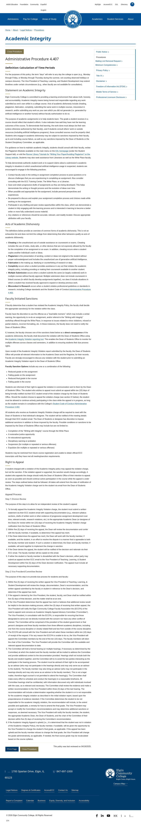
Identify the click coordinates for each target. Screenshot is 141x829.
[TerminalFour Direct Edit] (7, 821)
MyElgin (98, 4)
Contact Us (63, 790)
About (130, 19)
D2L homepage (61, 151)
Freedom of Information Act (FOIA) (110, 86)
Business (41, 801)
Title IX (99, 76)
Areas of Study (49, 19)
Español (44, 4)
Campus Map (120, 784)
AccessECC (108, 4)
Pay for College (30, 19)
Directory (124, 4)
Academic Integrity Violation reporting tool (26, 339)
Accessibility (84, 801)
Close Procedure (14, 51)
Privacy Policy (102, 70)
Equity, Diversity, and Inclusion (62, 801)
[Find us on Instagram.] (131, 816)
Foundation (24, 4)
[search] (132, 5)
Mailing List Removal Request (108, 61)
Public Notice (101, 52)
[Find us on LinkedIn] (102, 816)
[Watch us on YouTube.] (108, 816)
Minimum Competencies (105, 65)
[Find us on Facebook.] (97, 816)
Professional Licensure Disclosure (110, 97)
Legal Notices (26, 30)
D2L (116, 4)
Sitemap (74, 790)
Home (7, 30)
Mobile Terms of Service (106, 92)
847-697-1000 (63, 771)
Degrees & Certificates (30, 790)
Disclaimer (100, 81)
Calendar (30, 801)
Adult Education (12, 4)
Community (34, 4)
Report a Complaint (14, 801)
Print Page (12, 749)
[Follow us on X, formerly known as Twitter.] (115, 816)
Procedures (39, 30)
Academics (97, 19)
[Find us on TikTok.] (123, 816)
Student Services (115, 19)
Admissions (13, 19)
